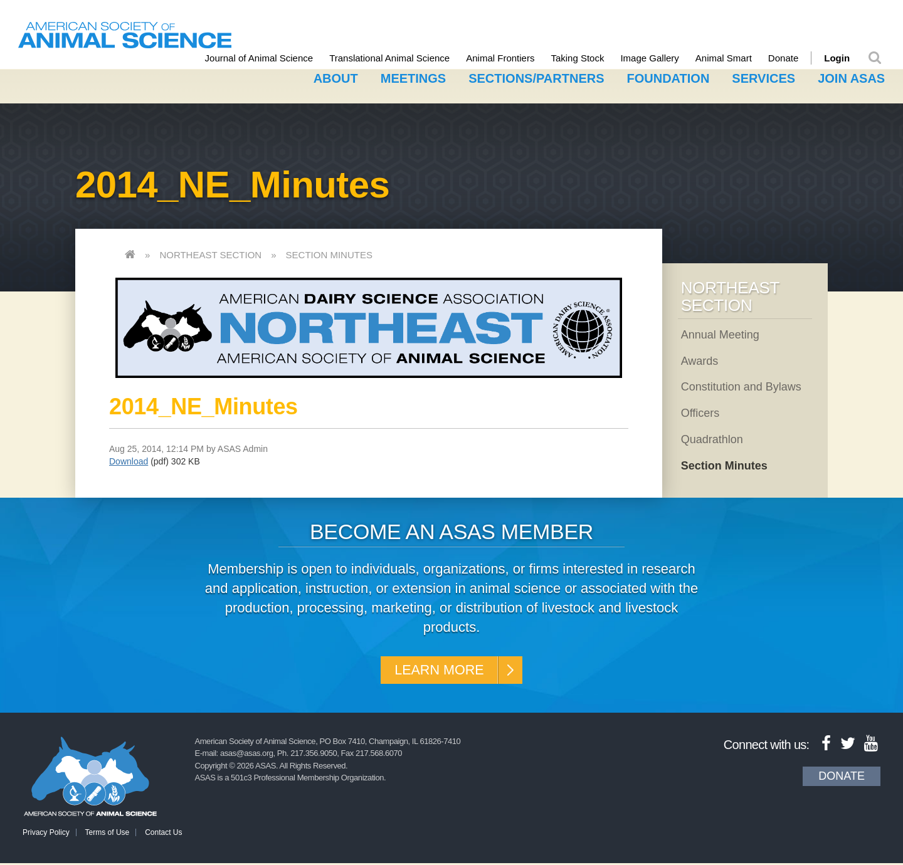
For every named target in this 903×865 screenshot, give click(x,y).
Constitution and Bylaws (741, 385)
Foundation (668, 77)
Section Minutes (329, 253)
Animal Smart (732, 58)
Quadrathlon (712, 437)
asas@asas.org (246, 755)
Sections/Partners (536, 77)
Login (845, 58)
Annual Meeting (720, 333)
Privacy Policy (46, 834)
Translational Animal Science (397, 58)
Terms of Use (107, 834)
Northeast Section (210, 253)
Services (763, 77)
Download (128, 459)
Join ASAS (851, 77)
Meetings (413, 77)
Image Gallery (658, 58)
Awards (700, 359)
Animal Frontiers (508, 58)
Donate (791, 58)
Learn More (437, 669)
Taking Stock (586, 58)
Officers (700, 411)
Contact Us (163, 834)
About (336, 77)
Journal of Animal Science (267, 58)
